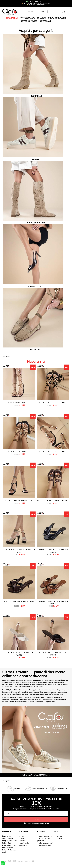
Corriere (17, 788)
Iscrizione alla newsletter (24, 844)
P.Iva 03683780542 (9, 845)
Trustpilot (6, 356)
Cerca (30, 12)
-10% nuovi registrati (36, 1)
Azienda (22, 838)
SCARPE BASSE (45, 21)
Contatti (22, 836)
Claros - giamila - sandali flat (19, 501)
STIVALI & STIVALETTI (57, 18)
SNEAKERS (41, 18)
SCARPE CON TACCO (29, 21)
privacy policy (44, 823)
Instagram (59, 838)
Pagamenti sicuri (62, 788)
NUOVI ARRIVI (12, 18)
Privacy (22, 841)
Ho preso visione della (37, 823)
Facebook (59, 836)
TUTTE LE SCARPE (27, 18)
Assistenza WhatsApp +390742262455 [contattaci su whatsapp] (36, 775)
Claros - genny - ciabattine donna (53, 501)
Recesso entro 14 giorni (39, 788)
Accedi (41, 12)
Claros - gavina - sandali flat (19, 403)
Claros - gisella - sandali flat (52, 403)
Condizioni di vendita (43, 845)
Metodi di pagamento (44, 836)
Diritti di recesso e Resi (44, 843)
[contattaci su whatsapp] (3, 863)
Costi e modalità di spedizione (43, 839)
